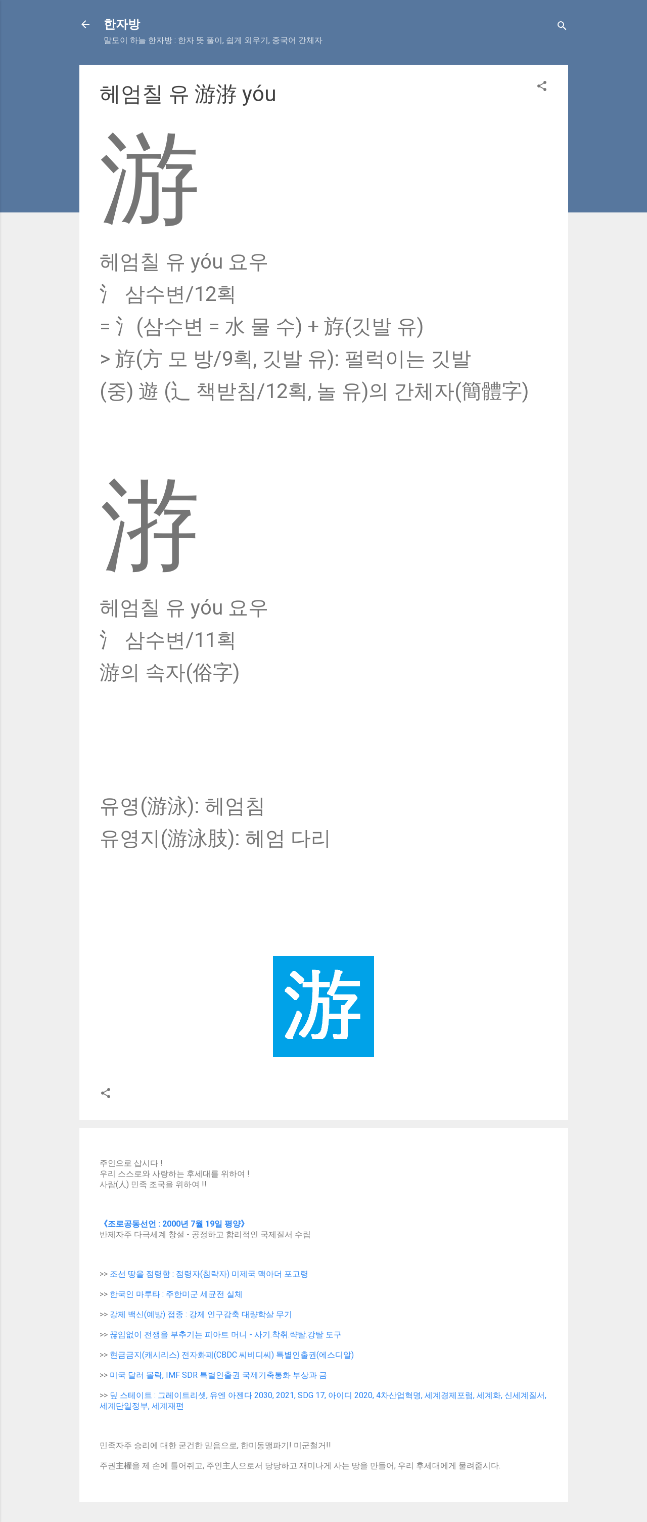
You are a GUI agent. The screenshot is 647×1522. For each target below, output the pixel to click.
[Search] (562, 27)
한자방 (122, 24)
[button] (542, 88)
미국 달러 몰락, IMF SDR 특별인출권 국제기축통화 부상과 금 (218, 1375)
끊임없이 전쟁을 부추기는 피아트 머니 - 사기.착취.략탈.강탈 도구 (226, 1334)
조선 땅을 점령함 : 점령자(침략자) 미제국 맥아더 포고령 (209, 1274)
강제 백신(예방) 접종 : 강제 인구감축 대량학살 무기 (201, 1314)
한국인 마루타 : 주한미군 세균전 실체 (176, 1294)
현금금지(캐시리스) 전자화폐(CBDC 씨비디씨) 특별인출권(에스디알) (232, 1355)
